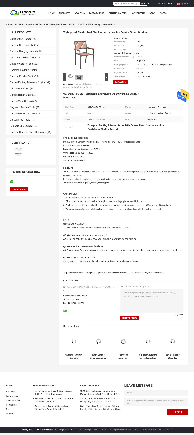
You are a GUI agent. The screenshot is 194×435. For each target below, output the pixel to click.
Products (64, 13)
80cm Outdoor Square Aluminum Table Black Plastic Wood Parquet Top (99, 356)
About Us (80, 13)
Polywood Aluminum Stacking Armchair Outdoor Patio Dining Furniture (123, 356)
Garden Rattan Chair (21, 94)
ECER (172, 430)
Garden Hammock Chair (23, 113)
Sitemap (10, 413)
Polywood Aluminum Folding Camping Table (85, 273)
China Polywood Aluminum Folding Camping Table (55, 430)
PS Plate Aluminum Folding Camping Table (121, 273)
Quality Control (118, 13)
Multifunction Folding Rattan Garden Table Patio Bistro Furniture (55, 400)
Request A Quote (165, 3)
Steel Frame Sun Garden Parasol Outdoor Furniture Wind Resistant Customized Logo (100, 407)
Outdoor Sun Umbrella (21, 45)
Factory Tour (96, 13)
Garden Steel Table (20, 119)
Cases (163, 13)
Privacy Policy (27, 430)
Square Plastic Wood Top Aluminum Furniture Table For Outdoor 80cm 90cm (173, 356)
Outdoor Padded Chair (22, 76)
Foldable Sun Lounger (21, 125)
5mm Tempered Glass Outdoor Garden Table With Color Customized (53, 392)
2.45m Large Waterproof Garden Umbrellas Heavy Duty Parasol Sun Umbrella (100, 400)
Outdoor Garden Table (21, 63)
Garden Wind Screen (21, 101)
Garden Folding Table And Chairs (27, 82)
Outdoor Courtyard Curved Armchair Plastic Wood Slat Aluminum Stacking (148, 356)
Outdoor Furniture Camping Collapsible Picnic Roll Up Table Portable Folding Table (73, 356)
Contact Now (120, 82)
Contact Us (138, 13)
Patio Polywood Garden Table (152, 273)
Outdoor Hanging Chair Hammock (28, 132)
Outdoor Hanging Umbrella (24, 51)
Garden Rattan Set (19, 88)
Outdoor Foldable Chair (22, 57)
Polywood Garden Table (37, 24)
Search (144, 4)
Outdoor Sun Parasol (21, 38)
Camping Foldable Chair (23, 70)
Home (51, 13)
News (152, 13)
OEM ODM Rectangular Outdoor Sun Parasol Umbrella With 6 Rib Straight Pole (100, 392)
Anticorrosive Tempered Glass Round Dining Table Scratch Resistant (52, 407)
